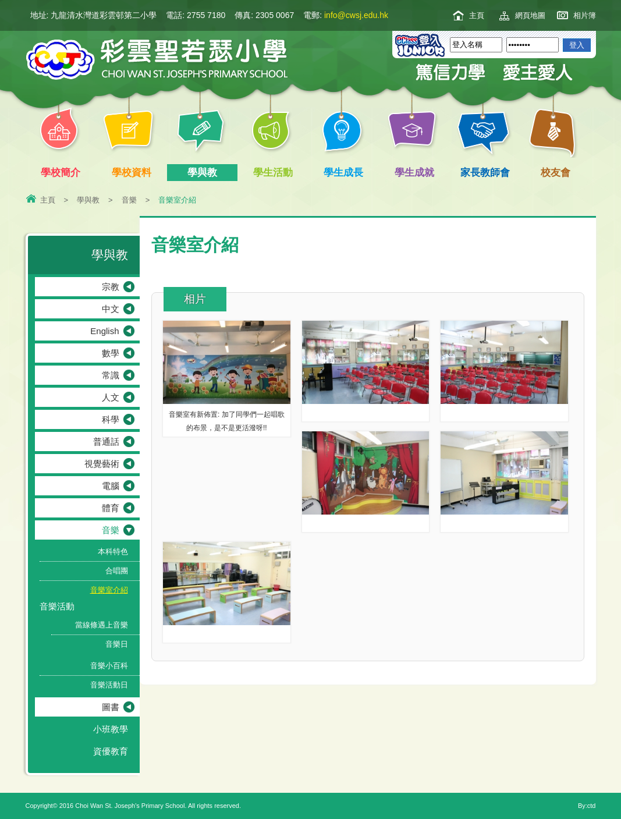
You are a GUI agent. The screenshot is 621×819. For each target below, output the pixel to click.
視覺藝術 (101, 464)
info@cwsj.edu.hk (356, 15)
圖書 (110, 707)
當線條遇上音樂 (101, 625)
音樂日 (116, 644)
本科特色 (113, 551)
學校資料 (133, 172)
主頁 (476, 15)
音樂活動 (57, 606)
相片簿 (584, 15)
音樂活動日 (109, 684)
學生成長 (346, 172)
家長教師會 (487, 172)
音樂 (129, 200)
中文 (110, 309)
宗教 (110, 287)
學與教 (204, 172)
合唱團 (116, 570)
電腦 (110, 486)
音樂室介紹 (109, 590)
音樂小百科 (109, 665)
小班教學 (110, 729)
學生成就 (416, 172)
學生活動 (275, 172)
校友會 (553, 171)
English (104, 331)
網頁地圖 (530, 15)
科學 (110, 419)
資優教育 (110, 751)
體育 (110, 508)
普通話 (106, 441)
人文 (110, 397)
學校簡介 (63, 172)
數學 (110, 353)
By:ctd (587, 805)
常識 (110, 375)
